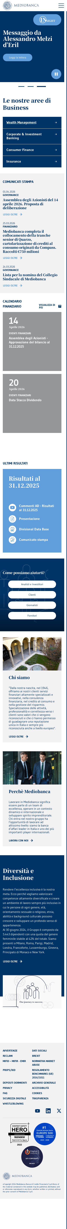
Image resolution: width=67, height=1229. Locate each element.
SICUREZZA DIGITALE (14, 1098)
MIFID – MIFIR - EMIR (14, 1061)
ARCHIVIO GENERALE (44, 1082)
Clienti (32, 594)
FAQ (5, 1093)
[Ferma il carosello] (56, 74)
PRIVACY (7, 1088)
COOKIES (37, 1093)
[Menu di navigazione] (61, 5)
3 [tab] (41, 86)
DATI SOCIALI (39, 1050)
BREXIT (36, 1056)
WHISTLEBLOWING (13, 1103)
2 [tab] (30, 86)
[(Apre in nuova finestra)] (37, 1110)
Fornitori (32, 615)
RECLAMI (8, 1056)
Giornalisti (32, 605)
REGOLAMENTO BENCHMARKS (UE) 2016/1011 (42, 1073)
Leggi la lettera (17, 57)
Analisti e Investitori (32, 584)
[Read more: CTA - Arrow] (18, 736)
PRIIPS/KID (9, 1070)
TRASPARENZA (40, 1098)
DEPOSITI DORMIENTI (15, 1082)
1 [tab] (21, 86)
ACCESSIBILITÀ (40, 1088)
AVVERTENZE (10, 1050)
